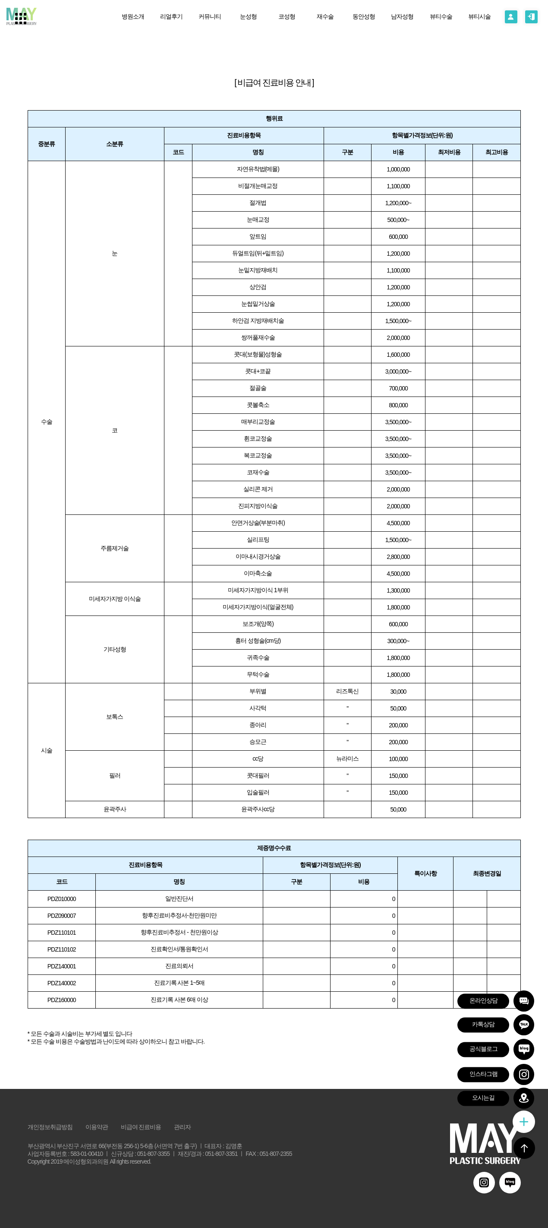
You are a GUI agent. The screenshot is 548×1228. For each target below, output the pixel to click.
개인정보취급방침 (50, 1126)
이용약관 (96, 1126)
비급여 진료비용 (141, 1126)
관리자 (182, 1126)
